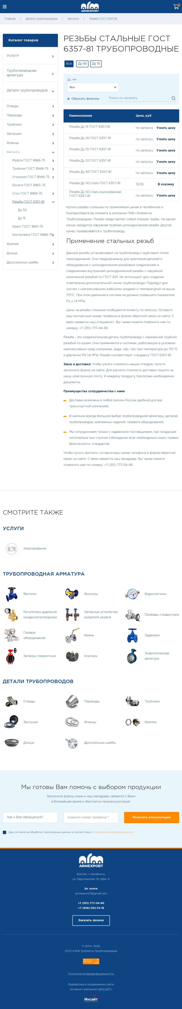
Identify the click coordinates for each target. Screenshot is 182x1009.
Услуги (30, 56)
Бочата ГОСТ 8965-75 (29, 185)
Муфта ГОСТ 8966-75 (28, 160)
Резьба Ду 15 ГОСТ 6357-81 (89, 126)
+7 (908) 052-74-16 (91, 908)
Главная (10, 19)
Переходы (30, 115)
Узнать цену (166, 128)
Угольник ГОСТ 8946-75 (30, 177)
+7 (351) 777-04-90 (91, 903)
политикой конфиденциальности (114, 832)
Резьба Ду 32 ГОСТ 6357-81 (90, 160)
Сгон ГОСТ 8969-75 (27, 193)
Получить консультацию (152, 817)
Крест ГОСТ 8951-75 (27, 226)
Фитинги (73, 19)
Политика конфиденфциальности (91, 974)
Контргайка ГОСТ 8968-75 (32, 235)
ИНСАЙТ (105, 989)
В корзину (166, 184)
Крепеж (30, 244)
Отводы (30, 106)
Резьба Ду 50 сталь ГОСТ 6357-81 (94, 183)
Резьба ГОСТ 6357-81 (103, 19)
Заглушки (30, 133)
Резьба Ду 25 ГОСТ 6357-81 (90, 149)
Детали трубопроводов (41, 19)
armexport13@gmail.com (91, 894)
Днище (30, 253)
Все (69, 63)
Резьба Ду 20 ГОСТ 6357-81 (90, 138)
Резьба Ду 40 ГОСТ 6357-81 (90, 172)
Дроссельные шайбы (30, 262)
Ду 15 (22, 218)
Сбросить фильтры (85, 98)
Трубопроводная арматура (30, 73)
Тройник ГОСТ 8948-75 (30, 168)
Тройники (30, 124)
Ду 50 (22, 210)
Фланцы (30, 143)
